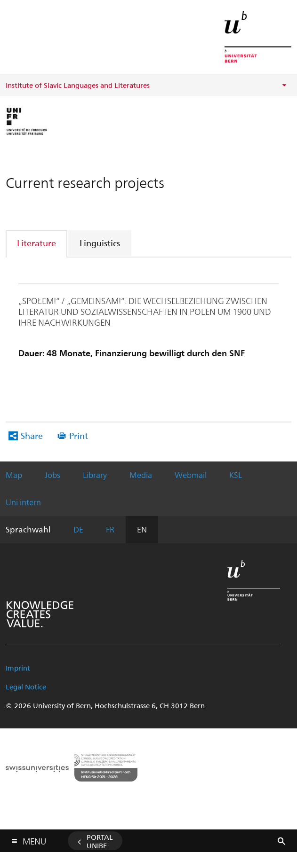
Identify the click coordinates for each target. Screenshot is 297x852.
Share (32, 435)
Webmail (191, 474)
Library (95, 474)
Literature (36, 243)
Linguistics (100, 243)
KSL (235, 474)
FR (110, 529)
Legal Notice (26, 686)
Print (78, 435)
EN (142, 529)
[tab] (37, 242)
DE (78, 529)
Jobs (52, 474)
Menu (34, 839)
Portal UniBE (100, 841)
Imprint (18, 667)
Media (140, 474)
